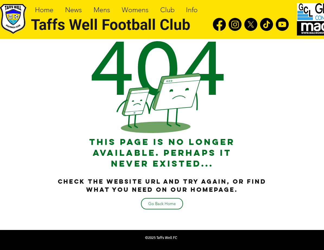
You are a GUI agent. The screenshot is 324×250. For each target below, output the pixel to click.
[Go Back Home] (162, 203)
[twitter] (250, 24)
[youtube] (282, 24)
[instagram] (235, 24)
